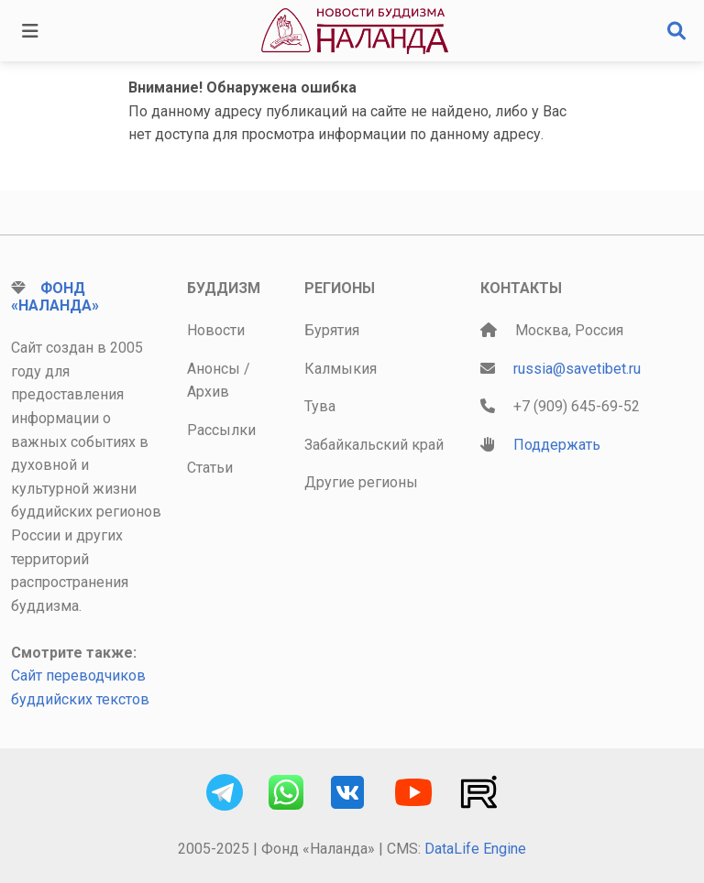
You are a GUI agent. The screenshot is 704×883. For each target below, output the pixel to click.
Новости (216, 330)
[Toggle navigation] (30, 31)
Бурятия (331, 330)
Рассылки (221, 430)
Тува (320, 406)
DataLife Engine (475, 848)
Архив (208, 391)
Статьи (210, 467)
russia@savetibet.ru (577, 368)
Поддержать (556, 444)
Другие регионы (361, 482)
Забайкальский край (374, 444)
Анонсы (213, 368)
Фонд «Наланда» (55, 296)
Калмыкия (340, 368)
